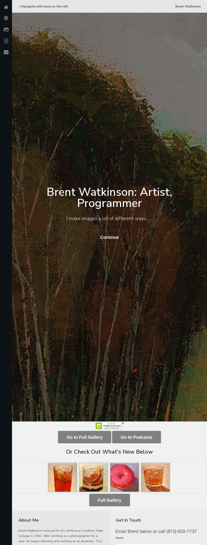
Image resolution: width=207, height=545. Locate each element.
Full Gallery (109, 500)
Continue (109, 237)
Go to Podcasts (136, 437)
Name (119, 538)
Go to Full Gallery (85, 437)
